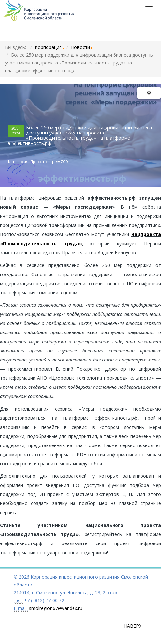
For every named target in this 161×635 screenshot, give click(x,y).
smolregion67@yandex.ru (55, 608)
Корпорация (48, 47)
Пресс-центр (42, 161)
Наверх (132, 626)
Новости (80, 47)
